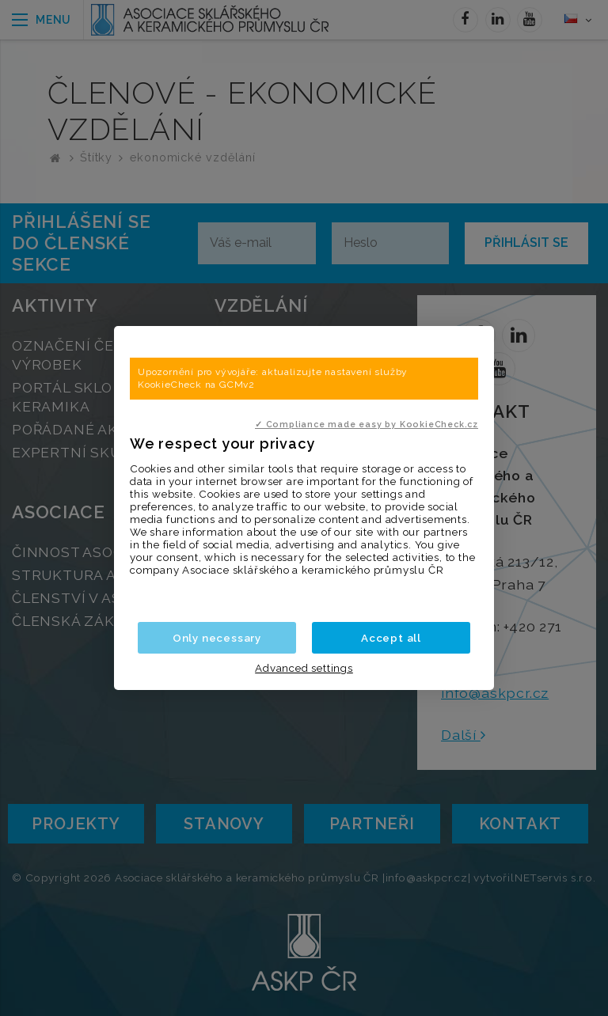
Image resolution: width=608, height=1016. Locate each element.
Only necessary (217, 637)
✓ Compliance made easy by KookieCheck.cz (366, 424)
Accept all (391, 637)
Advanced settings (304, 668)
